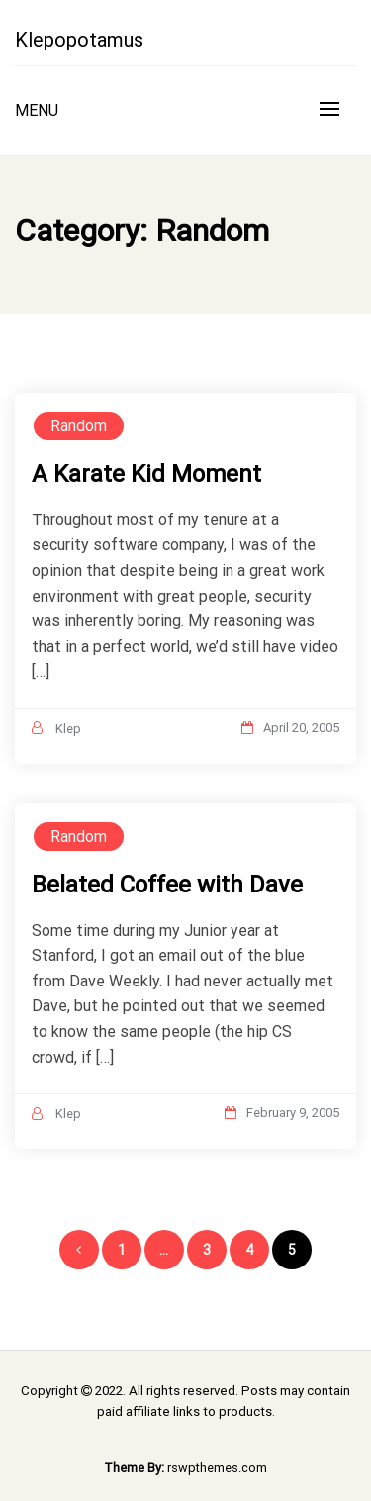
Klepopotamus (79, 39)
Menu (36, 110)
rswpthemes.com (217, 1467)
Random (78, 426)
